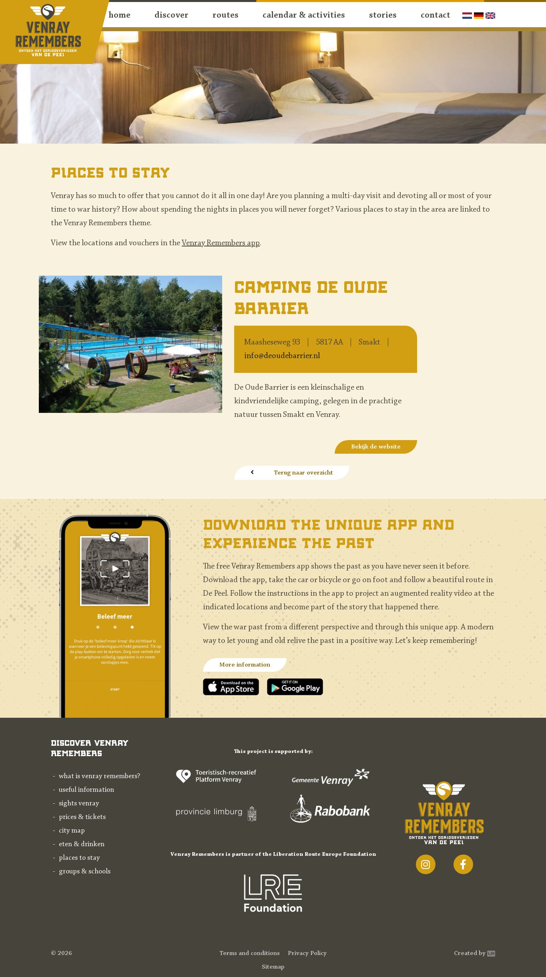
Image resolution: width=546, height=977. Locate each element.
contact (435, 15)
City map (72, 831)
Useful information (86, 790)
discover (172, 15)
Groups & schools (84, 871)
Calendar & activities (304, 15)
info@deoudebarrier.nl (282, 356)
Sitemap (273, 967)
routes (226, 15)
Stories (383, 15)
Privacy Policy (307, 953)
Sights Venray (79, 803)
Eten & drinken (81, 844)
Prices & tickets (82, 817)
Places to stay (79, 858)
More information (244, 665)
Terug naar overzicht (303, 473)
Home (119, 15)
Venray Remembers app (221, 243)
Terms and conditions (249, 953)
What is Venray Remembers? (99, 776)
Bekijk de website (376, 447)
